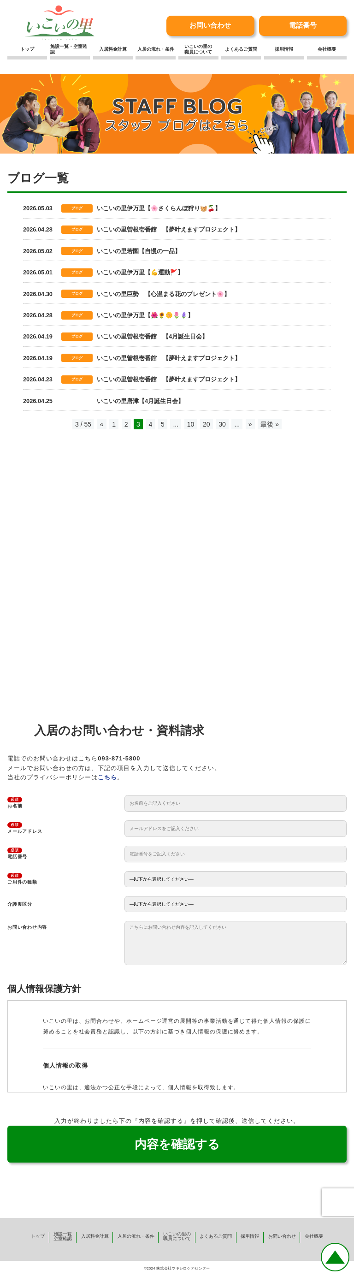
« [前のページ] (102, 423)
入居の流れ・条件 (155, 49)
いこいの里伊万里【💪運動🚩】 (140, 272)
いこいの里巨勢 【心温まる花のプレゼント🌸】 (163, 294)
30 (222, 423)
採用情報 (284, 49)
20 (206, 423)
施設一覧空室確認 (62, 1236)
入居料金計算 (113, 49)
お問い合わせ (210, 25)
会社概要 (327, 49)
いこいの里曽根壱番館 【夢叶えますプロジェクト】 (169, 229)
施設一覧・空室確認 (68, 49)
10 (191, 423)
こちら (107, 777)
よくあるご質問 (241, 49)
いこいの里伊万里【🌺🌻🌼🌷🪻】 (145, 315)
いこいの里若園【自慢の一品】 (139, 251)
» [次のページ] (250, 423)
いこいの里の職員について (198, 49)
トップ (27, 49)
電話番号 (303, 25)
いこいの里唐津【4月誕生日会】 (140, 401)
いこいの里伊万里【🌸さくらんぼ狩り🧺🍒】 (159, 208)
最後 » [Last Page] (269, 423)
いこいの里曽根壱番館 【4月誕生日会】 (152, 336)
